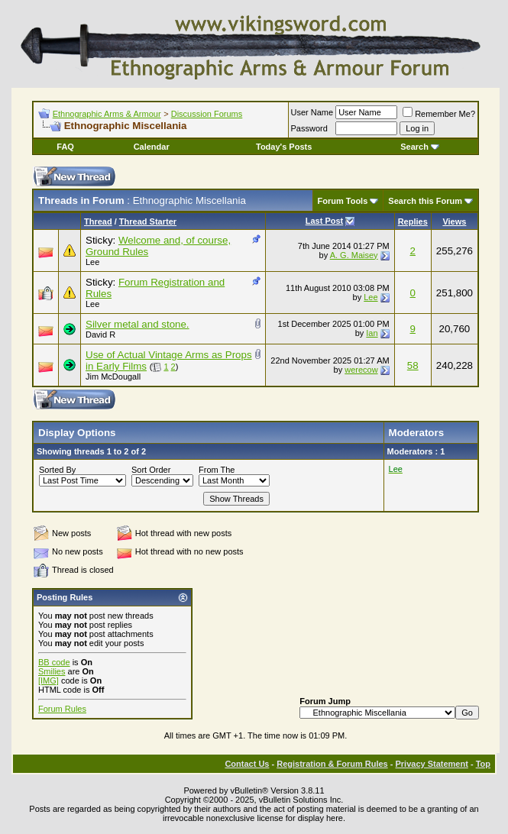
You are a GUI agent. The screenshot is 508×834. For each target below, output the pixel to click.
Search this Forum (425, 200)
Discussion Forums (207, 113)
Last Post (325, 220)
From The (217, 469)
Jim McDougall (113, 376)
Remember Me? (439, 113)
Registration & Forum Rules (332, 763)
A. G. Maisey (354, 255)
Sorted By (57, 469)
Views (454, 221)
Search (419, 146)
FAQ (65, 146)
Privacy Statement (431, 763)
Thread (98, 221)
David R (100, 334)
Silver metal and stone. (137, 324)
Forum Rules (62, 708)
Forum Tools (343, 200)
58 (413, 365)
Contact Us (247, 763)
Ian (371, 333)
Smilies (51, 671)
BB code (54, 662)
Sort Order (150, 469)
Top (483, 763)
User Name (312, 112)
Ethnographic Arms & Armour (107, 113)
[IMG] (48, 680)
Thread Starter (147, 221)
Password (309, 128)
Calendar (152, 146)
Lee (92, 262)
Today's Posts (284, 146)
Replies (413, 221)
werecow (361, 369)
